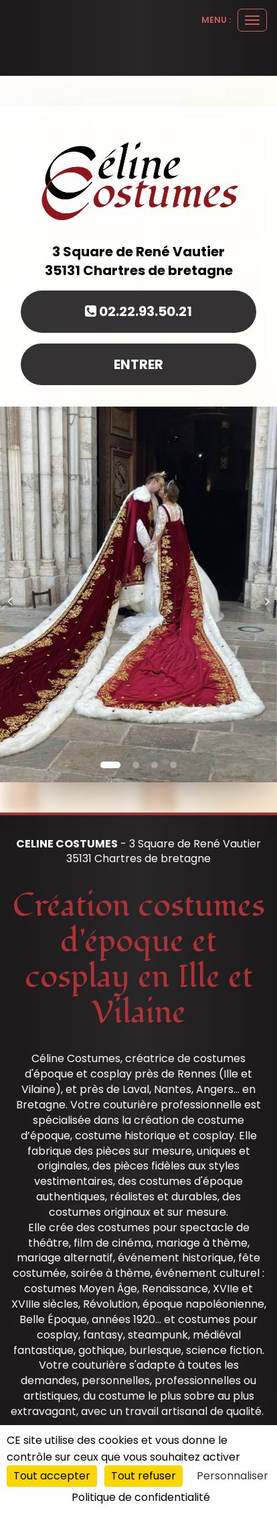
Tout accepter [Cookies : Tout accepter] (51, 1475)
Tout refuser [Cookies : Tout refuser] (143, 1475)
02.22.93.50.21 (138, 311)
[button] (13, 594)
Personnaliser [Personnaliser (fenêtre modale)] (232, 1475)
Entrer (138, 364)
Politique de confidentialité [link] (141, 1497)
